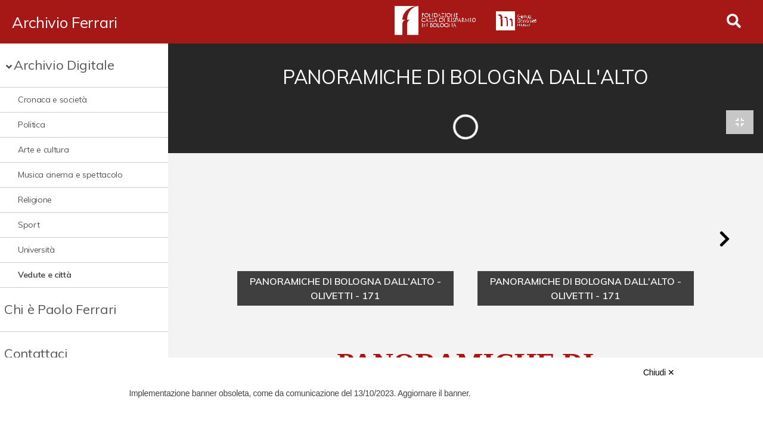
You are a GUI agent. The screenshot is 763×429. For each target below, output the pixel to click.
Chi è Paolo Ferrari (60, 309)
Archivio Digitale (64, 65)
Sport (28, 224)
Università (36, 249)
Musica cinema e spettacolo (70, 174)
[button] (724, 239)
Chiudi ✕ (659, 372)
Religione (35, 199)
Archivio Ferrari (64, 22)
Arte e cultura (43, 149)
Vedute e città (45, 274)
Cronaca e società (52, 99)
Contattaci (36, 353)
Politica (31, 124)
